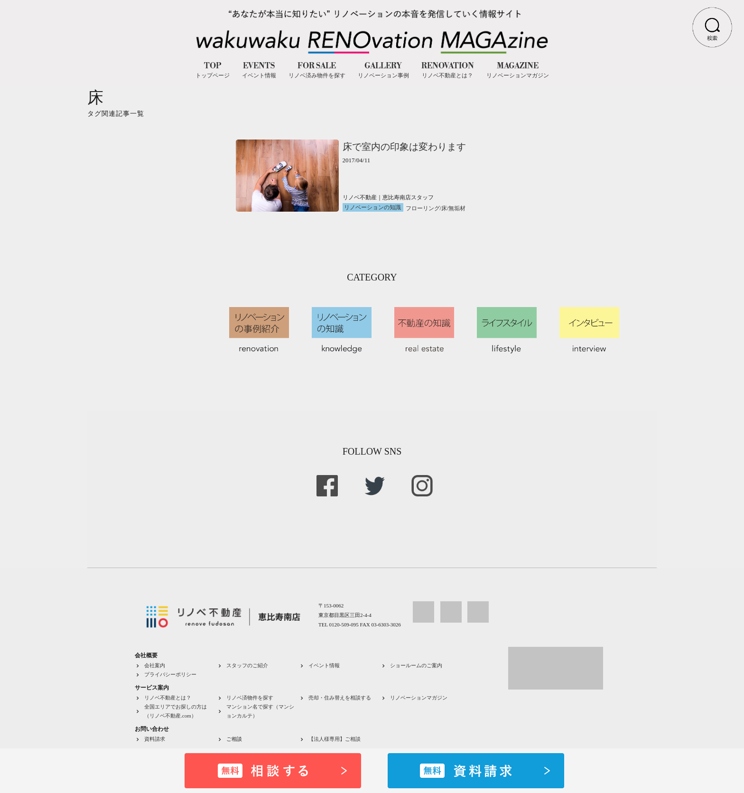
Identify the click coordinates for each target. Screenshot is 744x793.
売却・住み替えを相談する (339, 697)
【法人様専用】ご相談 (334, 739)
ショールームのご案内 (416, 665)
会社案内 (154, 665)
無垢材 (456, 208)
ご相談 (234, 739)
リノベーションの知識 (372, 207)
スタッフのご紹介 (247, 665)
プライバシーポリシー (170, 674)
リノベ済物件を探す (249, 697)
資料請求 (154, 739)
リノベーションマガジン (418, 697)
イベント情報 (324, 665)
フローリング (423, 208)
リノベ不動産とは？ (167, 697)
